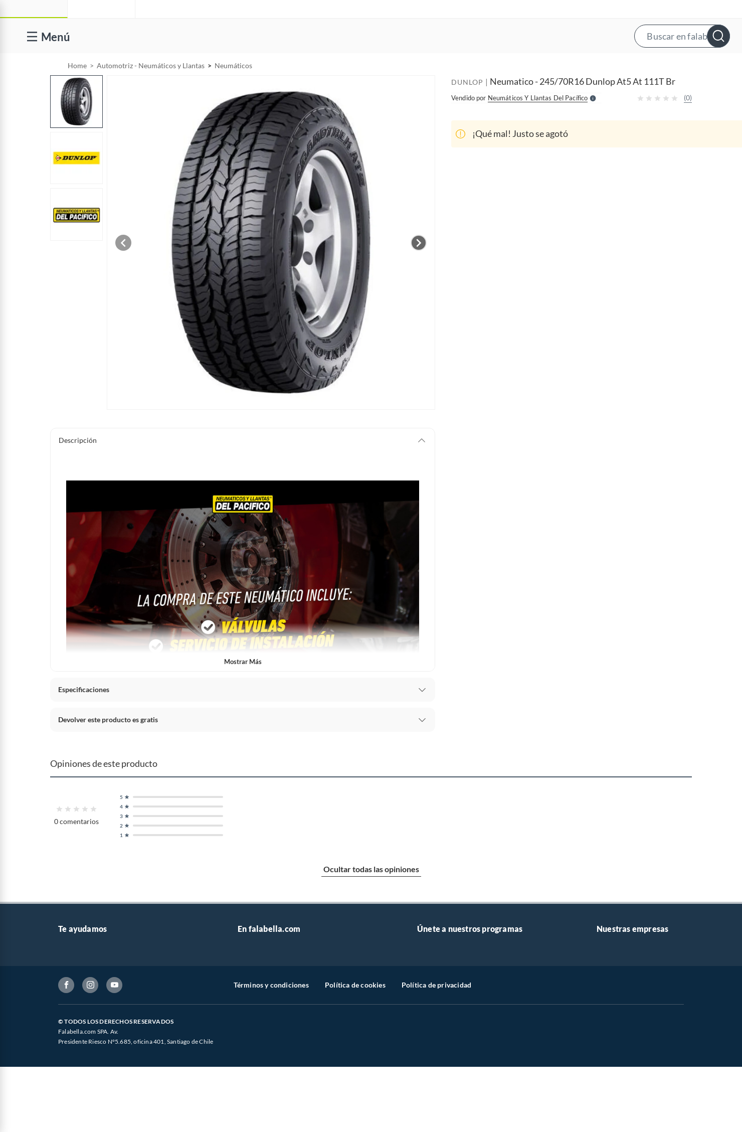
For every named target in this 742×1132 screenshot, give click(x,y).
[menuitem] (613, 66)
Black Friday (257, 1056)
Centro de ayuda (83, 992)
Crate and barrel (263, 1104)
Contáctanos (78, 976)
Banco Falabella (621, 1072)
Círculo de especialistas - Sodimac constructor (489, 1024)
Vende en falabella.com (541, 66)
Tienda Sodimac (621, 1024)
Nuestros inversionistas (274, 992)
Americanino (258, 1120)
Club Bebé (433, 1008)
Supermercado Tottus (630, 1040)
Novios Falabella (443, 992)
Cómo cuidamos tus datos (98, 1104)
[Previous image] (123, 268)
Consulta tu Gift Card (91, 1120)
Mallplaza (612, 1120)
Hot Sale (251, 1088)
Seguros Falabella (624, 1088)
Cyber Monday (261, 1040)
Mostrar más (243, 687)
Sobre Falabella (620, 976)
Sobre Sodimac (620, 992)
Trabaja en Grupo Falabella (279, 1024)
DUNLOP (467, 107)
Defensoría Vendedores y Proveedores (117, 1088)
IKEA (605, 1056)
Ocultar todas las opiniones (371, 894)
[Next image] (419, 268)
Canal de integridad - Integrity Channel (118, 1072)
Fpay (604, 1104)
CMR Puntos (437, 976)
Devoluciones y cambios (95, 1008)
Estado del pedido (85, 1040)
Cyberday (253, 1072)
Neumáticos (233, 91)
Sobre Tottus (616, 1008)
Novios (677, 66)
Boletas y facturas (85, 1024)
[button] (380, 36)
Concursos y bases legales (98, 1056)
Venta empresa (261, 1008)
